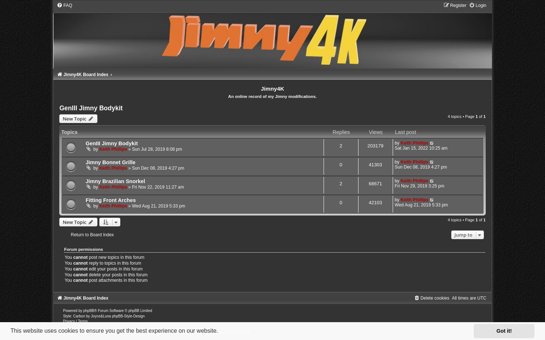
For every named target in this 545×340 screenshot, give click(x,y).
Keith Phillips (113, 149)
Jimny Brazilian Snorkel (115, 181)
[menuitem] (64, 5)
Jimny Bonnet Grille (110, 162)
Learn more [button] (236, 331)
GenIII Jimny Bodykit (91, 108)
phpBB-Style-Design (128, 316)
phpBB (88, 311)
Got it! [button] (504, 331)
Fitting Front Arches (110, 200)
